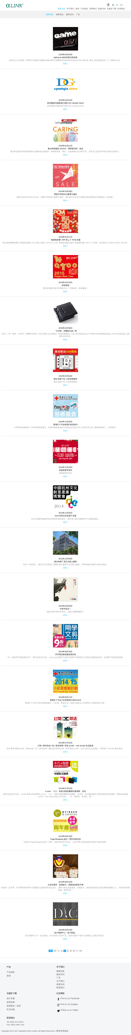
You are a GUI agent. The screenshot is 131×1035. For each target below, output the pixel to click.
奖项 (77, 9)
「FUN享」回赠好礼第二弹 (65, 331)
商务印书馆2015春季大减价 (65, 194)
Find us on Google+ (69, 1004)
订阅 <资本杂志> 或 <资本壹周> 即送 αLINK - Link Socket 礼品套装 (65, 746)
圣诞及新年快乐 (65, 470)
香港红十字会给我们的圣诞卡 (65, 425)
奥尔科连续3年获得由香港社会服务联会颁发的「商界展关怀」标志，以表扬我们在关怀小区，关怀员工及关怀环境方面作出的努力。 (65, 152)
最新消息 (61, 9)
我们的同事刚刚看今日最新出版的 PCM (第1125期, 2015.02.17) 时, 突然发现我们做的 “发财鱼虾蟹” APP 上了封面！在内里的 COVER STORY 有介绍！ (65, 243)
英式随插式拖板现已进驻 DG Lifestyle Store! (65, 103)
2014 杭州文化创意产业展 (65, 516)
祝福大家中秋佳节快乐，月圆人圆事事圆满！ (65, 612)
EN (121, 5)
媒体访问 (70, 14)
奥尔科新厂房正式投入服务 (65, 562)
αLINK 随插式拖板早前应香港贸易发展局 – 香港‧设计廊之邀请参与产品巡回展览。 (65, 519)
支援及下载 (111, 9)
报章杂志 (59, 14)
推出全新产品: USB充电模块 (65, 379)
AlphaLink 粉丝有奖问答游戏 (65, 57)
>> (80, 951)
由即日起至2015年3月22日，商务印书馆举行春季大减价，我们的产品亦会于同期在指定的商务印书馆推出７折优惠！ (65, 197)
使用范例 (11, 1002)
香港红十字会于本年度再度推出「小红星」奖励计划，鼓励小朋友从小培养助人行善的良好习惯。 (65, 703)
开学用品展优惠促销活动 (65, 654)
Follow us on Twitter (69, 1010)
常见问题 (11, 1009)
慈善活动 (102, 9)
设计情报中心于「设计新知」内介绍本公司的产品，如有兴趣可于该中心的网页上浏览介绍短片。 (65, 936)
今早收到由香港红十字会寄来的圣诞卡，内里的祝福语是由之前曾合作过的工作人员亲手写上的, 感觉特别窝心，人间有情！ (65, 427)
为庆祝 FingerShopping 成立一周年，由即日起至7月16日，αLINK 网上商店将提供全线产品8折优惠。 (65, 842)
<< (55, 951)
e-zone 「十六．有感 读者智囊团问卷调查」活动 (65, 791)
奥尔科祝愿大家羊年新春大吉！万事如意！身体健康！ (65, 288)
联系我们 (121, 9)
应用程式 (93, 9)
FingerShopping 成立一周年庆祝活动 (65, 839)
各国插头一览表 (14, 1006)
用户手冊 (11, 998)
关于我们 (70, 9)
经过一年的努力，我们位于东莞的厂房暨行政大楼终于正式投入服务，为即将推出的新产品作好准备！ (65, 564)
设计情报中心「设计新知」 (65, 933)
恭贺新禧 (65, 285)
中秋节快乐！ (65, 609)
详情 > (65, 64)
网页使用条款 (62, 1031)
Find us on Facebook (70, 998)
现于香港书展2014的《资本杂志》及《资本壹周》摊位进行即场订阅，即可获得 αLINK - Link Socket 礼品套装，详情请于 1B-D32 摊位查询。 (65, 749)
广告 (78, 14)
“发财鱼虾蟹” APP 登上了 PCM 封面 (65, 240)
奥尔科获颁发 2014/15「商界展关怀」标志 (65, 149)
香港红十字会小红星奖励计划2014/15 (65, 700)
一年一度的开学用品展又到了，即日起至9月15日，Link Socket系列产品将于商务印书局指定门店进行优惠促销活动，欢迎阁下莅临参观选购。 (65, 657)
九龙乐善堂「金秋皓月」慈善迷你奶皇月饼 (65, 885)
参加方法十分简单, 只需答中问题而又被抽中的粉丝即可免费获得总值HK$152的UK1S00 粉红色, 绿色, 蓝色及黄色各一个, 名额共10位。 (65, 60)
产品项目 (84, 9)
